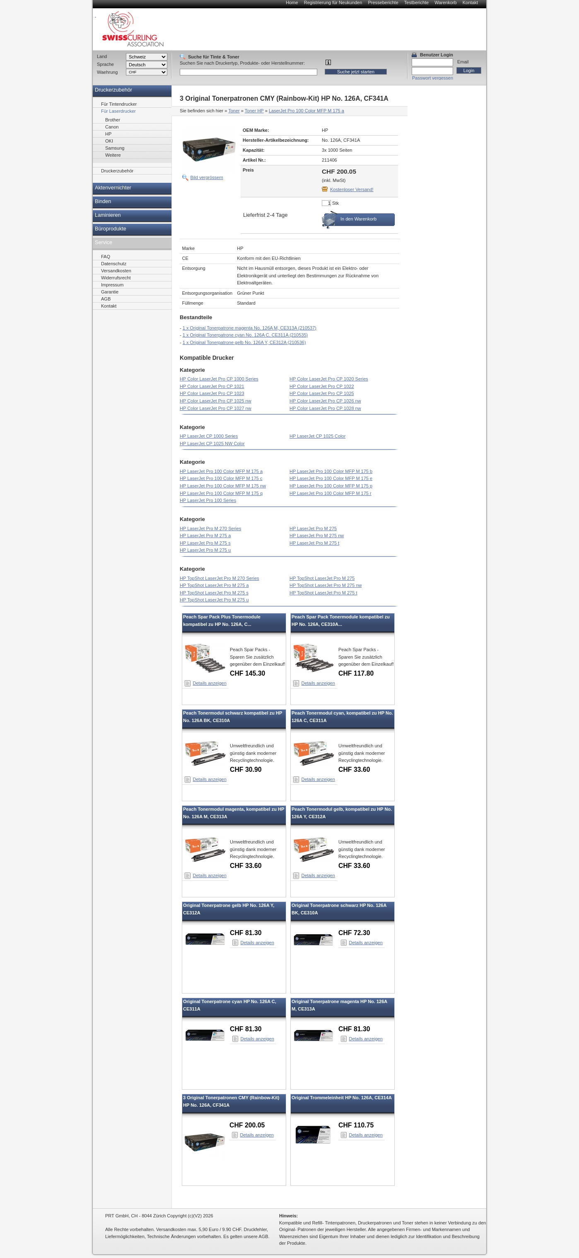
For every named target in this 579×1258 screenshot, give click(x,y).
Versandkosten (116, 270)
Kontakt (470, 2)
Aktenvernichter (113, 188)
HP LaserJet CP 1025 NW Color (212, 443)
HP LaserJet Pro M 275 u (205, 550)
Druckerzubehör (113, 90)
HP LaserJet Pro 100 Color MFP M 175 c (221, 478)
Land (102, 56)
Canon (111, 126)
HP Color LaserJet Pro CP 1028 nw (325, 408)
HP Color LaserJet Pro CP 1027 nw (215, 408)
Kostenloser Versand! (352, 189)
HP (108, 133)
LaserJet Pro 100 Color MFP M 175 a (306, 110)
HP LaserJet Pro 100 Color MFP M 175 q (221, 493)
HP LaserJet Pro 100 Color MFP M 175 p (331, 485)
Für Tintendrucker (119, 104)
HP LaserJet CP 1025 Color (317, 436)
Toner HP (254, 110)
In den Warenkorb (358, 218)
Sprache (105, 64)
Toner (234, 110)
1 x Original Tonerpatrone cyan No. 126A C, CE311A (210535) (245, 334)
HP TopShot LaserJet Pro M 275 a (214, 585)
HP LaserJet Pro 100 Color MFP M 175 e (331, 478)
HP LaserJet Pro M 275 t (314, 543)
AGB (106, 298)
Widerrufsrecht (116, 277)
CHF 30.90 (246, 769)
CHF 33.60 (354, 769)
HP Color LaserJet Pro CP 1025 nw (215, 400)
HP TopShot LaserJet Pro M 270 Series (219, 578)
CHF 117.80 (356, 673)
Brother (112, 119)
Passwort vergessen (432, 78)
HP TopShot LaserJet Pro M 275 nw (326, 585)
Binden (103, 201)
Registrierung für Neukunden (333, 2)
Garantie (109, 291)
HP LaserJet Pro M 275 (313, 528)
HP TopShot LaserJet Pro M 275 (322, 578)
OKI (109, 140)
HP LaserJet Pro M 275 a (205, 535)
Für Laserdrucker (118, 111)
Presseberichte (383, 2)
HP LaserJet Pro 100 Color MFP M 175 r (331, 493)
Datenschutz (113, 263)
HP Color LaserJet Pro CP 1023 (212, 393)
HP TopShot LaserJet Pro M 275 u (214, 599)
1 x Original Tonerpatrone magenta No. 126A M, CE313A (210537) (249, 327)
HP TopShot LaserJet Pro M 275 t (323, 592)
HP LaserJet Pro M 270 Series (210, 528)
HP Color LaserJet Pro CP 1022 (322, 386)
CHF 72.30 (354, 932)
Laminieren (108, 215)
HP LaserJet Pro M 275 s (205, 543)
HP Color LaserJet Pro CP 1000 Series (219, 378)
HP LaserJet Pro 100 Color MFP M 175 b (331, 471)
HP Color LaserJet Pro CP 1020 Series (329, 378)
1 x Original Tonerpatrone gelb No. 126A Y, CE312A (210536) (244, 342)
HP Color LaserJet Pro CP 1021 (212, 386)
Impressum (112, 284)
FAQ (105, 256)
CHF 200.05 (247, 1125)
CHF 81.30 (246, 932)
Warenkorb (445, 2)
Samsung (114, 147)
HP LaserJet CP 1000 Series (209, 436)
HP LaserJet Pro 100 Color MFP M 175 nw (223, 485)
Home (292, 2)
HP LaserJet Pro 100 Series (208, 500)
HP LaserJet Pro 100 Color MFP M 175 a (221, 471)
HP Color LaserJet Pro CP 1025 (322, 393)
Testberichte (416, 2)
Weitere (113, 155)
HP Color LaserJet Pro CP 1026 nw (325, 400)
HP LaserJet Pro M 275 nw (317, 535)
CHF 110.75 (356, 1125)
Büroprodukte (110, 229)
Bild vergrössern (207, 177)
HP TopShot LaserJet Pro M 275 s (214, 592)
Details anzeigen (210, 683)
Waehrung (107, 72)
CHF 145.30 (247, 673)
